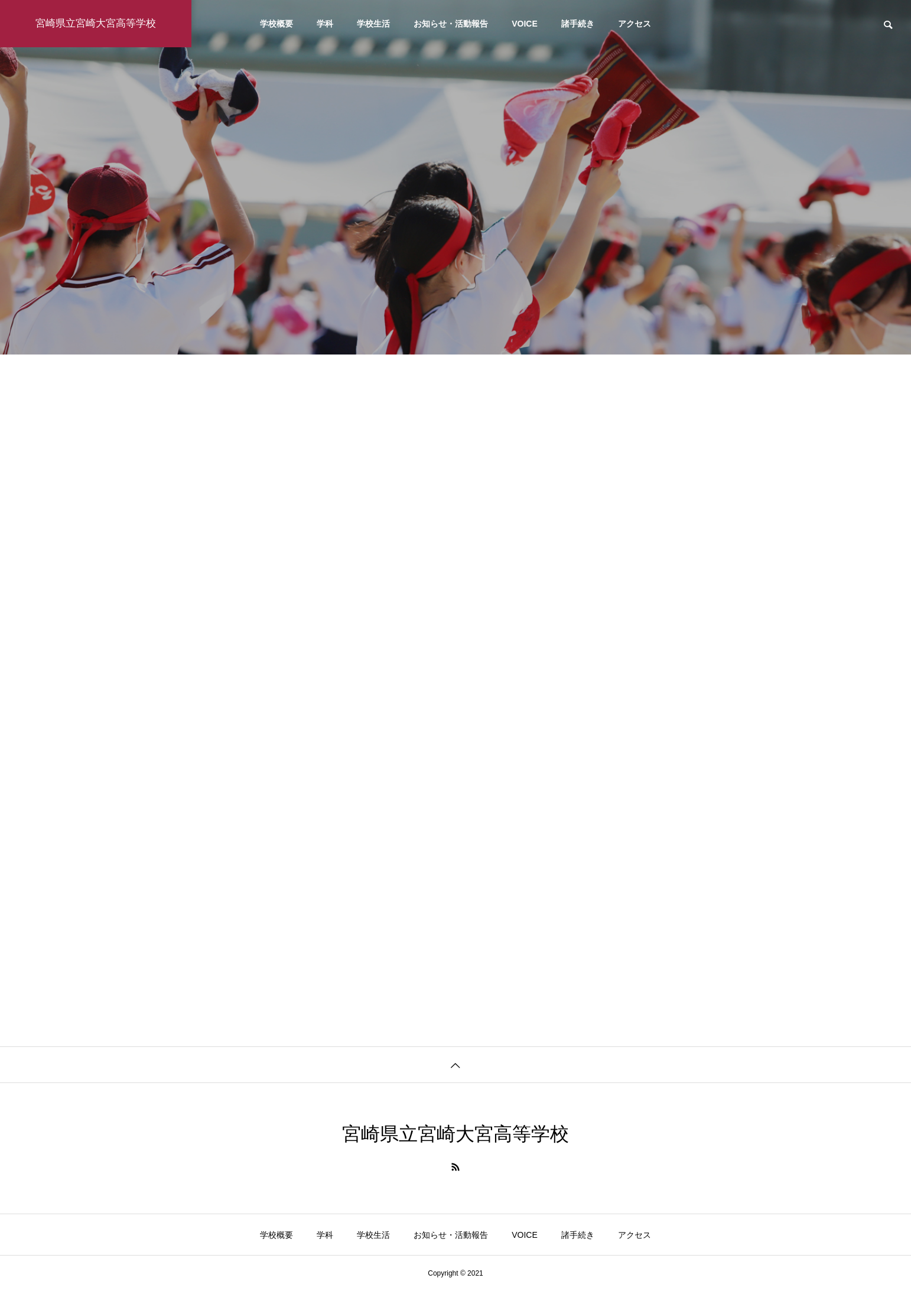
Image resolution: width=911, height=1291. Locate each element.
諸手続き (577, 23)
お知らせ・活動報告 (451, 23)
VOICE (525, 23)
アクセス (634, 23)
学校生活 (373, 23)
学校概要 (276, 23)
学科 (325, 23)
